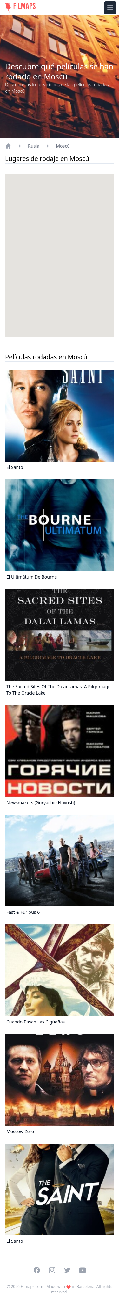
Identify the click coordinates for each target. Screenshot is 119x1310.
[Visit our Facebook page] (37, 1270)
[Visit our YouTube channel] (82, 1270)
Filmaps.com (32, 1286)
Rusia (33, 146)
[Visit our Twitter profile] (67, 1270)
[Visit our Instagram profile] (52, 1270)
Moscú (63, 146)
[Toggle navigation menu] (110, 7)
